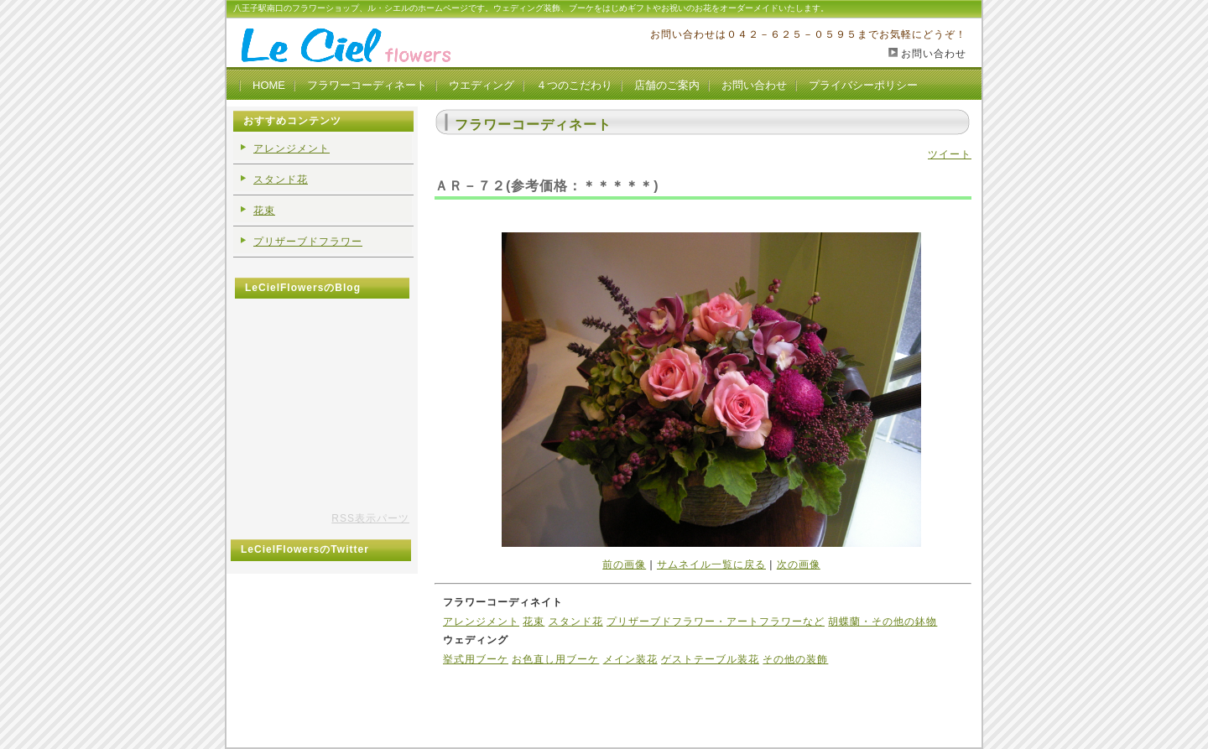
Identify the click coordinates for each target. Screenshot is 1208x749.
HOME (269, 85)
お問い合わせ (933, 54)
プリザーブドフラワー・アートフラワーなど (716, 621)
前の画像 (624, 564)
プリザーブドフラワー (307, 241)
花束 (533, 621)
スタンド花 (576, 621)
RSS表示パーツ (370, 518)
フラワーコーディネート (367, 85)
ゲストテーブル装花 (710, 659)
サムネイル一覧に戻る (711, 564)
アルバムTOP (512, 687)
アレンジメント (481, 621)
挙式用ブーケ (475, 659)
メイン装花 (630, 659)
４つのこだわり (574, 85)
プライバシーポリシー (863, 85)
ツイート (949, 154)
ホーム (459, 687)
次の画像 (798, 564)
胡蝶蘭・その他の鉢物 (882, 621)
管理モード (576, 687)
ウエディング (481, 85)
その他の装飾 (795, 659)
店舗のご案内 (667, 85)
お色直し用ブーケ (555, 659)
